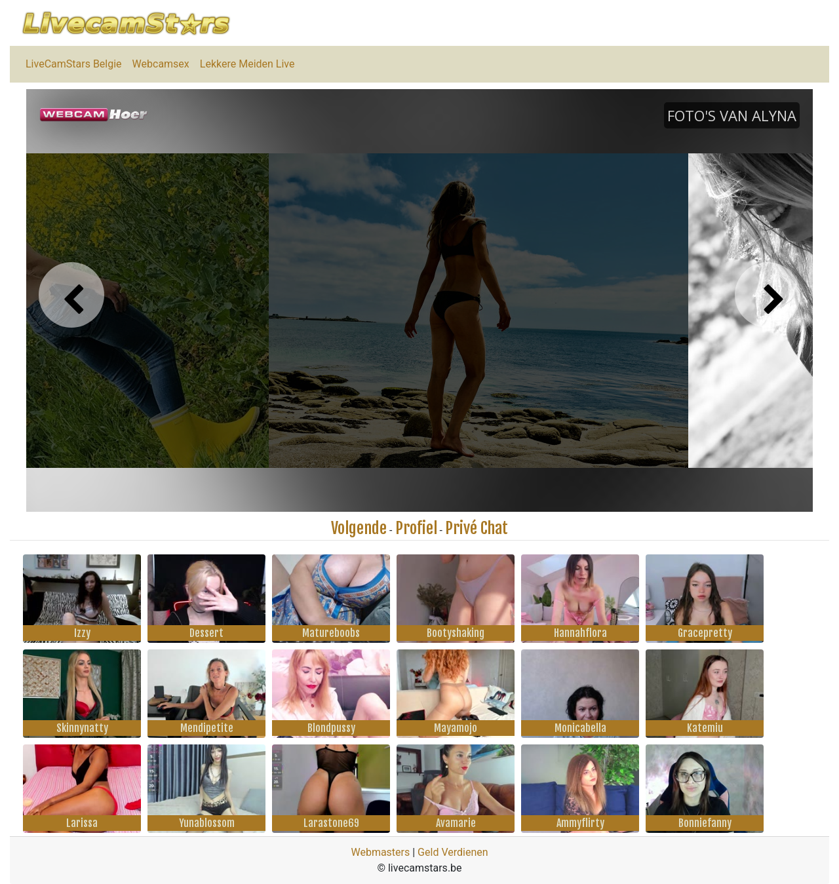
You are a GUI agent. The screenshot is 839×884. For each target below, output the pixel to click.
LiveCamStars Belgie (74, 64)
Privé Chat (476, 528)
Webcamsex (160, 64)
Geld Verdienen (453, 852)
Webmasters (380, 852)
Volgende (359, 528)
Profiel (416, 528)
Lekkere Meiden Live (247, 64)
